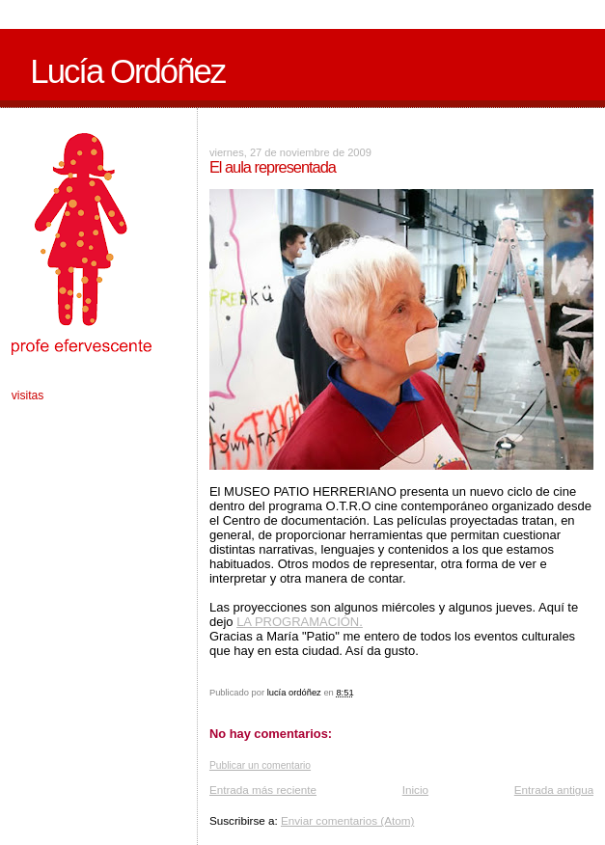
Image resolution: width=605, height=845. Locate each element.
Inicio (415, 789)
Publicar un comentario (260, 765)
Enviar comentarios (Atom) (347, 820)
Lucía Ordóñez (127, 71)
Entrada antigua (554, 789)
